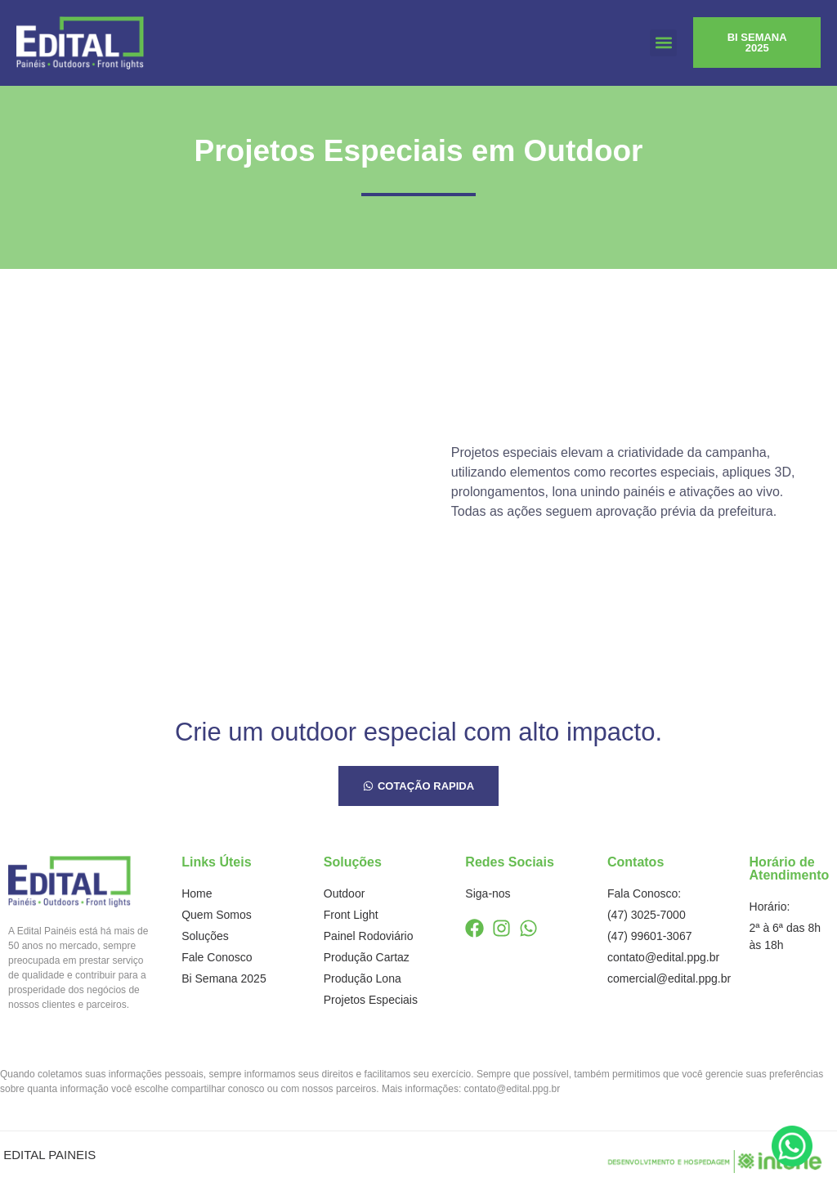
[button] (663, 42)
